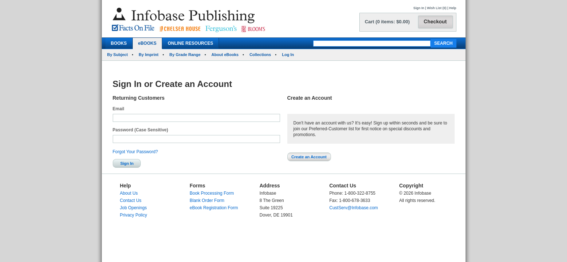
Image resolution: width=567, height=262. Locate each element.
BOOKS (119, 43)
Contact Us (130, 200)
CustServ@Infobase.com (354, 207)
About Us (129, 193)
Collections (260, 54)
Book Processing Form (212, 193)
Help (452, 8)
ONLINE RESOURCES (190, 43)
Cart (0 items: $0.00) (387, 21)
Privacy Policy (133, 215)
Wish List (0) (436, 8)
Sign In (419, 8)
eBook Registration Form (214, 207)
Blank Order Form (207, 200)
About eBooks (225, 54)
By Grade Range (185, 54)
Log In (288, 54)
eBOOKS (147, 43)
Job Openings (133, 207)
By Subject (117, 54)
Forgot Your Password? (135, 151)
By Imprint (148, 54)
